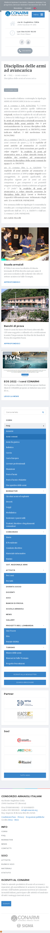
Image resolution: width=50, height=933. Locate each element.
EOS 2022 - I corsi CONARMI (21, 381)
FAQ (8, 426)
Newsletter (18, 8)
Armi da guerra (12, 442)
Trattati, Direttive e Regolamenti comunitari (20, 524)
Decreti (9, 502)
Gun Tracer (11, 631)
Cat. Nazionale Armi (16, 565)
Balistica (9, 447)
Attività (10, 570)
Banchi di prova (14, 326)
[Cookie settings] (1, 931)
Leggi (8, 507)
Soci (8, 598)
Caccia (9, 453)
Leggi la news (11, 396)
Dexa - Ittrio (13, 820)
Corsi (9, 420)
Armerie (9, 431)
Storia (8, 537)
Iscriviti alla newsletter (25, 674)
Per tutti (9, 581)
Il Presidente (11, 543)
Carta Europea (12, 458)
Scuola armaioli (13, 264)
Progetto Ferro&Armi (15, 664)
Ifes (7, 636)
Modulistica (11, 513)
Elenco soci (7, 864)
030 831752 (25, 50)
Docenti (10, 592)
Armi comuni (11, 437)
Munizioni (10, 469)
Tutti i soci (25, 775)
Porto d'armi (11, 474)
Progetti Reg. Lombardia (19, 625)
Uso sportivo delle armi (16, 485)
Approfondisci (12, 282)
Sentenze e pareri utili (15, 518)
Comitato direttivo (14, 548)
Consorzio (12, 532)
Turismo (10, 647)
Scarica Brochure (25, 682)
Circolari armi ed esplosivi (17, 496)
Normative (12, 491)
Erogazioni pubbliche (35, 817)
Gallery (10, 620)
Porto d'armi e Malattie (16, 480)
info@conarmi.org (29, 810)
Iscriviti (6, 904)
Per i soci (10, 575)
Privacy (21, 817)
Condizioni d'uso (8, 817)
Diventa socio (13, 587)
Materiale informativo (15, 553)
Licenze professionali (15, 464)
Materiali (6, 868)
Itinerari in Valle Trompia (17, 658)
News (9, 614)
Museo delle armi (13, 653)
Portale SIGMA (12, 642)
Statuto (9, 559)
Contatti (28, 8)
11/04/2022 (7, 353)
